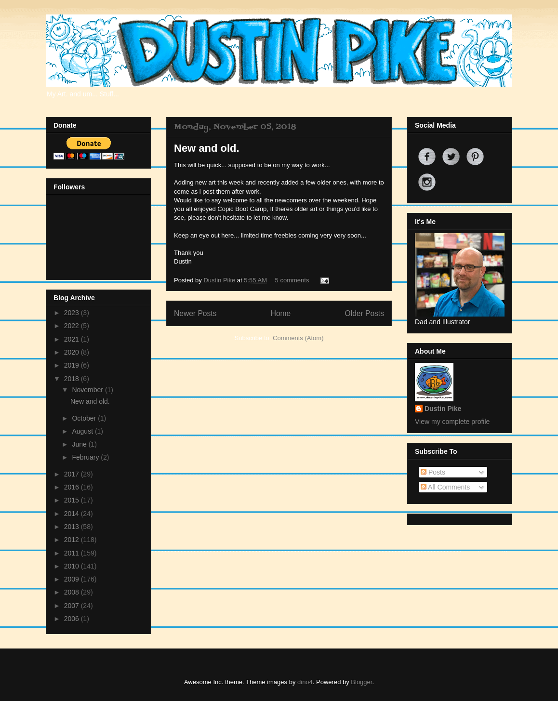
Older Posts (364, 313)
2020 (72, 352)
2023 (72, 313)
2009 (72, 579)
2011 (72, 553)
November (88, 390)
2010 (72, 566)
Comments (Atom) (298, 338)
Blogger (361, 682)
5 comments (292, 280)
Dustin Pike (220, 280)
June (80, 444)
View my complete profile (452, 421)
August (83, 431)
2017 (72, 474)
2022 (72, 326)
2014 (72, 513)
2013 (72, 526)
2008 (72, 592)
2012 (72, 539)
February (86, 457)
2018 (72, 379)
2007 (72, 605)
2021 (72, 339)
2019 (72, 365)
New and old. (206, 148)
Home (281, 313)
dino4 (305, 682)
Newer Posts (195, 313)
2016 (72, 487)
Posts (433, 472)
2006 (72, 618)
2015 (72, 500)
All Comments (445, 487)
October (85, 418)
